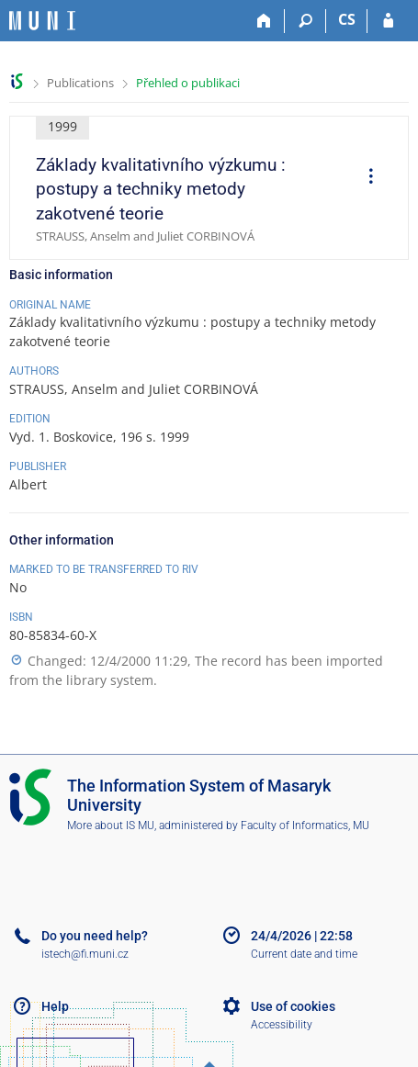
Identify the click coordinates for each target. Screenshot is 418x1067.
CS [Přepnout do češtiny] (347, 19)
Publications (80, 82)
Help (55, 1006)
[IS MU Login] (388, 21)
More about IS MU (110, 825)
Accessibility (281, 1024)
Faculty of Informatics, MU (305, 825)
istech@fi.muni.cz (85, 954)
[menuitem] (364, 178)
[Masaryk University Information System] (42, 20)
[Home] (264, 21)
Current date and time (304, 954)
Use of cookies (293, 1006)
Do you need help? (94, 935)
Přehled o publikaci (188, 82)
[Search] (305, 21)
